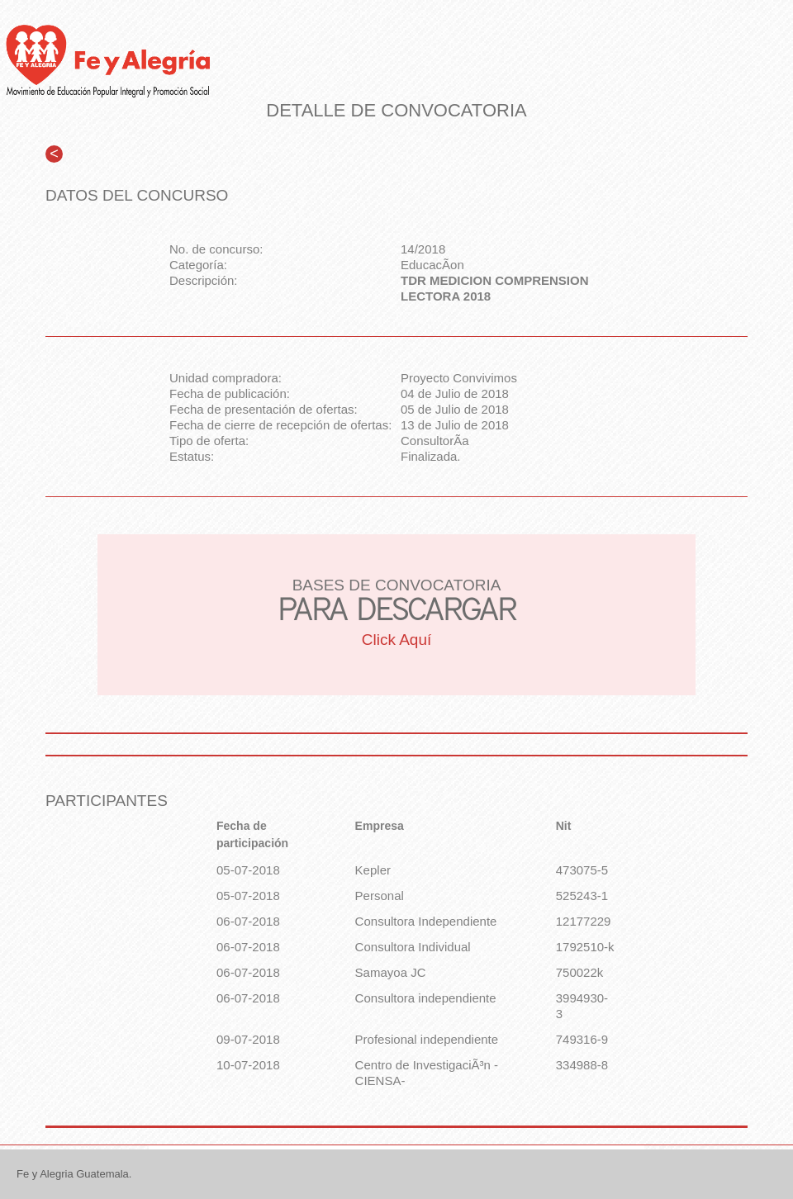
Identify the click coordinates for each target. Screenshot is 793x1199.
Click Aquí (396, 639)
